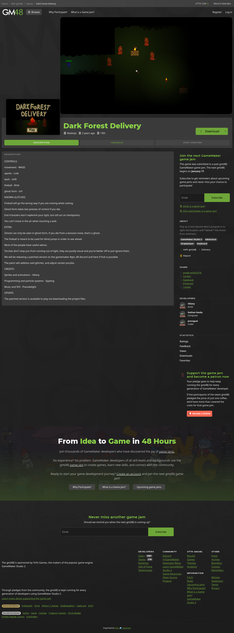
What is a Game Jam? (82, 12)
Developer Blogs (172, 563)
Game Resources (172, 573)
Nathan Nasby (195, 312)
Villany (191, 303)
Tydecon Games (57, 613)
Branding (216, 563)
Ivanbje (43, 613)
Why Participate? (58, 12)
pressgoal (193, 321)
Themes (191, 563)
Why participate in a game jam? (198, 211)
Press (214, 556)
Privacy (215, 588)
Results (191, 556)
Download (209, 131)
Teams (142, 559)
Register (217, 12)
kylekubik (27, 605)
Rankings (143, 563)
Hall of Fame (145, 566)
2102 (90, 605)
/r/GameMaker (171, 559)
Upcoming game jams (149, 487)
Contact (215, 566)
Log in (228, 12)
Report (185, 255)
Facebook (187, 280)
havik (34, 613)
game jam (76, 465)
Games (191, 559)
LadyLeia (81, 605)
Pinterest (186, 283)
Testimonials (145, 570)
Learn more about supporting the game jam (26, 598)
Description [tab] (41, 142)
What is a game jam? (192, 206)
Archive (215, 559)
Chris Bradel (74, 613)
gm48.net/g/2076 (190, 272)
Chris (37, 605)
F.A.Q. (190, 577)
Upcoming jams (196, 584)
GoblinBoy (32, 616)
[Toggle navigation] (34, 12)
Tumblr (185, 287)
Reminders (217, 570)
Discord (167, 556)
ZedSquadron (67, 605)
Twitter (185, 276)
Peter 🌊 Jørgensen (123, 628)
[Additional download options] (225, 131)
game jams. (167, 451)
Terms (214, 584)
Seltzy (26, 613)
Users (141, 556)
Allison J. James (50, 605)
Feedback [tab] (117, 142)
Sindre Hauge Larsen (13, 616)
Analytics (192, 566)
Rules (190, 581)
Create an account (128, 474)
